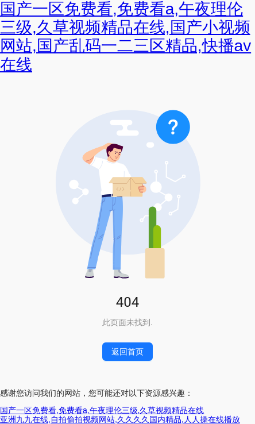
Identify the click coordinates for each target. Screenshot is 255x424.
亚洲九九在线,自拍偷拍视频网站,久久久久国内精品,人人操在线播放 (120, 419)
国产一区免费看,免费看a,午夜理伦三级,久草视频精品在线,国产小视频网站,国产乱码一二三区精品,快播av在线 (125, 37)
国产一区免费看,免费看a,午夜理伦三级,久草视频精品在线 (102, 410)
